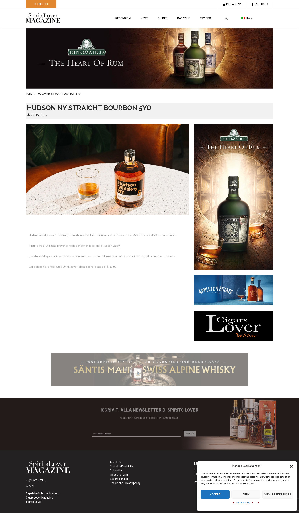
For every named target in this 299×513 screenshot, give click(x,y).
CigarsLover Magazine (39, 497)
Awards (205, 18)
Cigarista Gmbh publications (43, 493)
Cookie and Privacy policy (125, 483)
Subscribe (41, 4)
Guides (162, 18)
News (144, 18)
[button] (291, 466)
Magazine (183, 18)
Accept (215, 494)
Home (29, 93)
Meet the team (119, 474)
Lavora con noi (119, 478)
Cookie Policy (243, 502)
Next (276, 58)
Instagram (233, 4)
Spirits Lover (33, 501)
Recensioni (123, 18)
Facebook (261, 4)
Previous (23, 58)
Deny (246, 494)
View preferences (277, 494)
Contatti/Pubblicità (121, 466)
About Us (115, 462)
